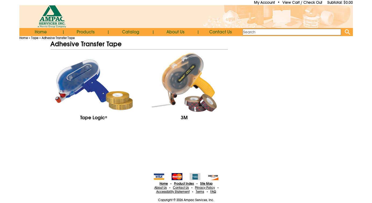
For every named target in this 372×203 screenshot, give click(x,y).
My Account (264, 2)
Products (86, 32)
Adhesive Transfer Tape (58, 38)
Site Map (206, 184)
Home (41, 32)
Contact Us (220, 32)
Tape (34, 38)
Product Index (184, 184)
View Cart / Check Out (302, 2)
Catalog (130, 32)
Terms (200, 192)
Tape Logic (93, 117)
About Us (175, 32)
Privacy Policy (205, 188)
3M (184, 117)
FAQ (213, 192)
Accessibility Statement (173, 192)
